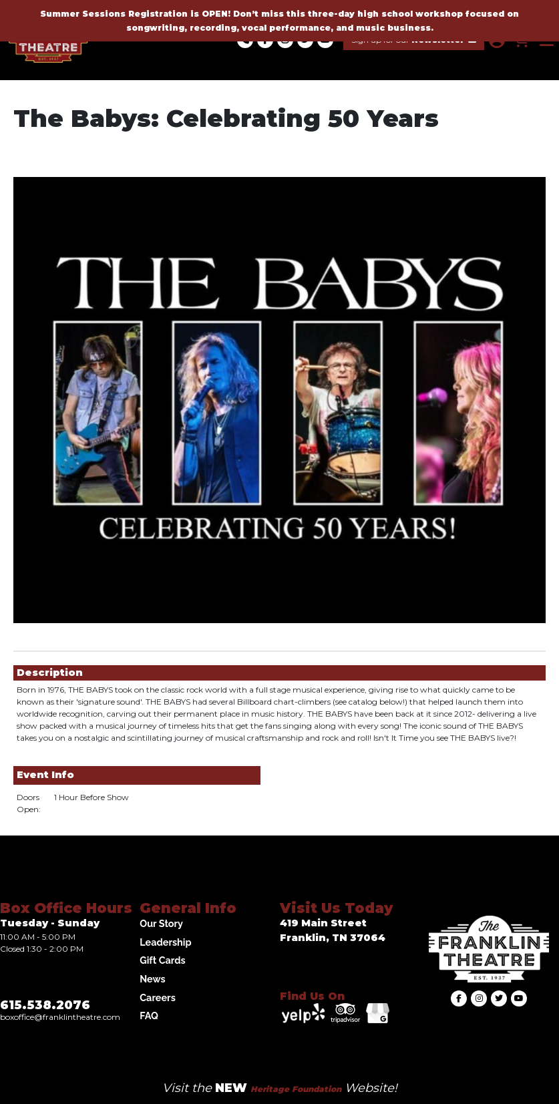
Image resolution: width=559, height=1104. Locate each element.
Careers (158, 997)
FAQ (149, 1015)
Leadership (165, 942)
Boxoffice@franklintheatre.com (60, 1017)
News (152, 978)
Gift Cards (162, 960)
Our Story (161, 923)
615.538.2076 (45, 1005)
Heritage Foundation (295, 1089)
